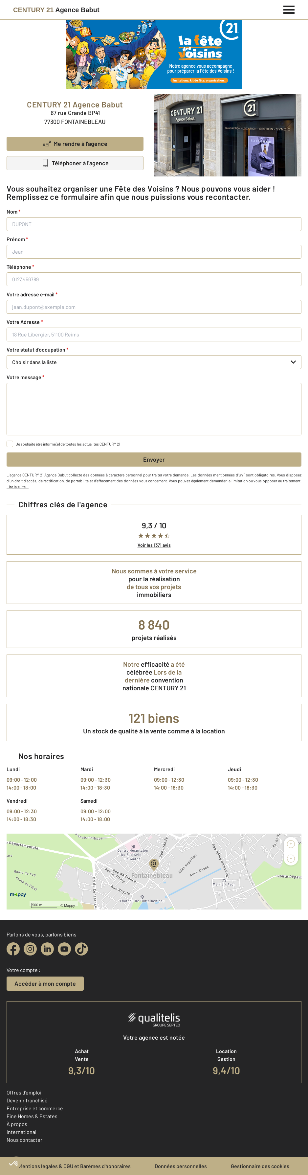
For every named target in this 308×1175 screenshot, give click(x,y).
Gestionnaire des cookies (260, 1166)
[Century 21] (56, 10)
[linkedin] (47, 949)
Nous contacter (24, 1140)
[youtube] (64, 949)
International (21, 1132)
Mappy (69, 906)
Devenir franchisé (27, 1100)
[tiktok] (81, 949)
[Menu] (289, 9)
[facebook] (13, 949)
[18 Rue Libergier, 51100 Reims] (154, 334)
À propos (17, 1124)
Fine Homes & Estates (32, 1116)
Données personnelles (181, 1166)
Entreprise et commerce (35, 1108)
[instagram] (30, 949)
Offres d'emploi (24, 1092)
